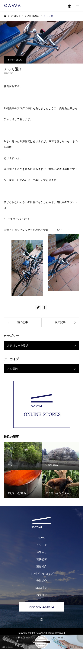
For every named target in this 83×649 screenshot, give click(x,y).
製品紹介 (41, 566)
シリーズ (41, 545)
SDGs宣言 (41, 587)
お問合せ (41, 594)
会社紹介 (41, 580)
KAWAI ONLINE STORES (41, 607)
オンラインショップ (41, 573)
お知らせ (41, 552)
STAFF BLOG (15, 59)
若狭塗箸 (41, 559)
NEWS (42, 537)
